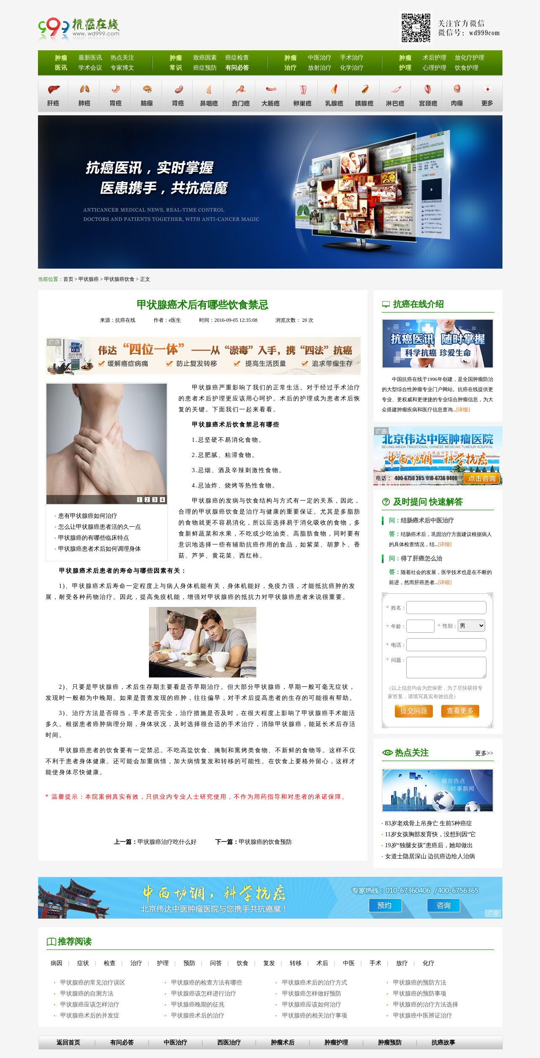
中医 (349, 963)
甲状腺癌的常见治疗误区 (92, 982)
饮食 (242, 963)
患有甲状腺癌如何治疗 (87, 516)
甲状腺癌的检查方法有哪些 (206, 982)
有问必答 (122, 1042)
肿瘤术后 (282, 1042)
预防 (189, 963)
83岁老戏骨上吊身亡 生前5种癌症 (428, 823)
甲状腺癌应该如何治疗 (311, 1004)
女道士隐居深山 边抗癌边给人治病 (430, 856)
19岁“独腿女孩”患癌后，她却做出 (429, 845)
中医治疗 (175, 1042)
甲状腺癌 (88, 279)
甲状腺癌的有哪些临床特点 (93, 538)
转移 (296, 963)
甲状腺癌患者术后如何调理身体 (99, 549)
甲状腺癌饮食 (119, 279)
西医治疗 (229, 1042)
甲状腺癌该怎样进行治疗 (203, 993)
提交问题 (413, 710)
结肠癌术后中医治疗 (421, 520)
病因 (56, 963)
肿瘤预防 (390, 1042)
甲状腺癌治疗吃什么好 (167, 842)
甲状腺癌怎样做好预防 (311, 993)
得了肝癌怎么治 (415, 558)
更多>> (484, 753)
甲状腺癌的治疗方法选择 (425, 1004)
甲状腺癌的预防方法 (419, 982)
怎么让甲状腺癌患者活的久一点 (99, 527)
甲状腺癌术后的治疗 (197, 1015)
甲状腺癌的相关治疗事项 (314, 1015)
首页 (68, 279)
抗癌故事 (443, 1042)
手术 (375, 963)
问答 (216, 963)
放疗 (402, 963)
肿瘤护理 (336, 1042)
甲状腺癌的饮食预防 (265, 842)
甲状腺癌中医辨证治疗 (422, 1015)
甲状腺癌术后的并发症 (89, 1015)
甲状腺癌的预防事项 (419, 993)
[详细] (463, 410)
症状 (83, 963)
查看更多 (460, 710)
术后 (322, 963)
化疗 (429, 963)
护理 (163, 963)
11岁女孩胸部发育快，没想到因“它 (430, 834)
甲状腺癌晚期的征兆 (197, 1004)
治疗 (136, 963)
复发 (269, 963)
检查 (110, 963)
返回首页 (68, 1042)
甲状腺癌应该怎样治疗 (89, 1004)
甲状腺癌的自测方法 (86, 993)
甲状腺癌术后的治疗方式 (314, 982)
